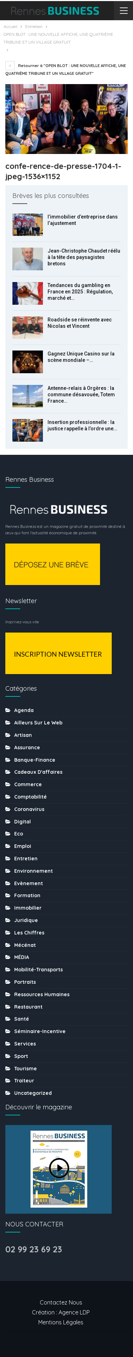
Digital (22, 821)
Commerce (28, 784)
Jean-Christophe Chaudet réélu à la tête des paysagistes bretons (84, 257)
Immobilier (27, 908)
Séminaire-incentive (40, 1031)
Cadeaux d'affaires (38, 772)
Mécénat (25, 945)
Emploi (22, 846)
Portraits (25, 982)
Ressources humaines (42, 994)
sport (21, 1056)
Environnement (33, 871)
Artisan (23, 735)
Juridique (26, 920)
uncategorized (33, 1093)
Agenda (24, 710)
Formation (27, 895)
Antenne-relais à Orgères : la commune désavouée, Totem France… (81, 394)
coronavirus (29, 809)
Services (25, 1044)
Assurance (27, 747)
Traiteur (24, 1080)
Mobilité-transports (38, 969)
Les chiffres (29, 933)
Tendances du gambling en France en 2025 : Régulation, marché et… (80, 291)
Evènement (28, 883)
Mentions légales (60, 1322)
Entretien (26, 858)
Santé (21, 1019)
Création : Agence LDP (61, 1312)
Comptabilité (30, 797)
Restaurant (28, 1007)
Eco (18, 834)
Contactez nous (61, 1302)
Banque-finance (34, 760)
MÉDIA (21, 957)
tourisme (25, 1068)
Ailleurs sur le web (38, 722)
